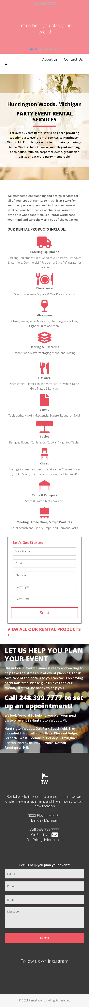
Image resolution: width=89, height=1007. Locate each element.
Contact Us (73, 59)
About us (50, 59)
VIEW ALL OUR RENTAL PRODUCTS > (44, 632)
